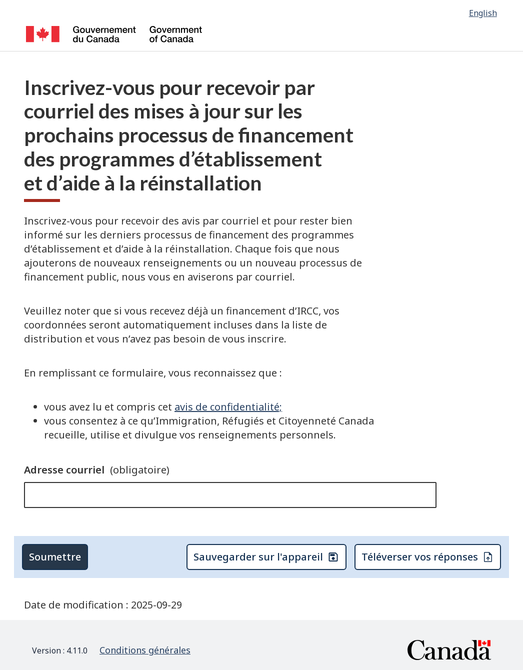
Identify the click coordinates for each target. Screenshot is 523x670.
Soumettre (54, 557)
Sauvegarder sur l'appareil (266, 557)
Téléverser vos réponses (428, 557)
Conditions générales (145, 650)
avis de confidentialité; (228, 407)
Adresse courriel (97, 469)
